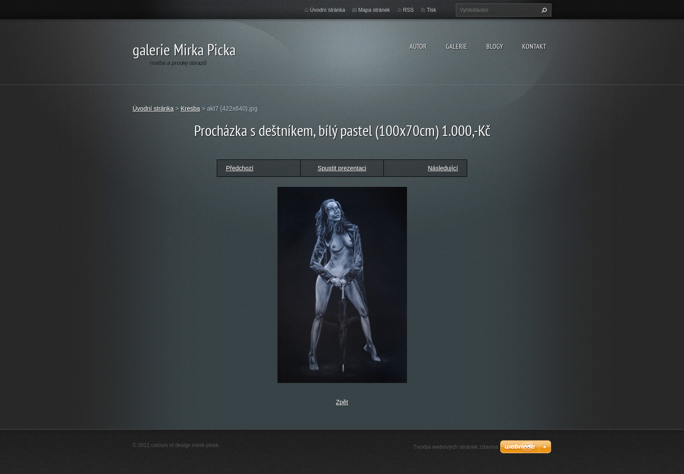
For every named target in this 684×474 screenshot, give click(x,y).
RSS (408, 10)
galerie (456, 46)
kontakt (534, 46)
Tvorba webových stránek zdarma (455, 447)
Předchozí (239, 168)
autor (418, 46)
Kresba (190, 108)
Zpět (342, 402)
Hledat (543, 10)
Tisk (431, 10)
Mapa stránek (374, 10)
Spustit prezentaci (342, 168)
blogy (494, 46)
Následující (443, 168)
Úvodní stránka (327, 10)
